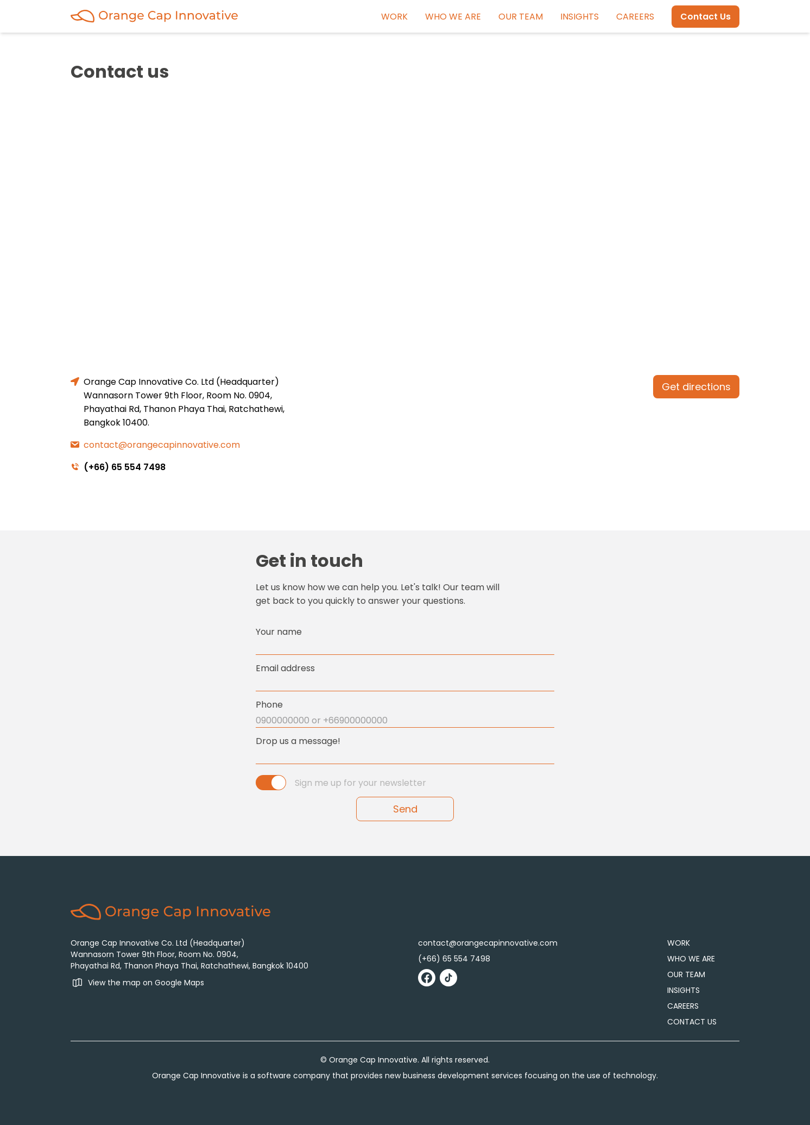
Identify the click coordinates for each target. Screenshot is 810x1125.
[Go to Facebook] (426, 977)
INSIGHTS (579, 16)
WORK (394, 16)
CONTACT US (692, 1021)
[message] (405, 757)
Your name (279, 632)
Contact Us (705, 16)
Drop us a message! (298, 741)
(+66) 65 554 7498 (125, 467)
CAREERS (635, 16)
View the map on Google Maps (146, 982)
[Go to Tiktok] (448, 977)
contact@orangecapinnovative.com (162, 445)
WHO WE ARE (453, 16)
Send (405, 809)
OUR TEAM (520, 16)
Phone (269, 704)
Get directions (696, 386)
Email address (285, 668)
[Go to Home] (154, 16)
